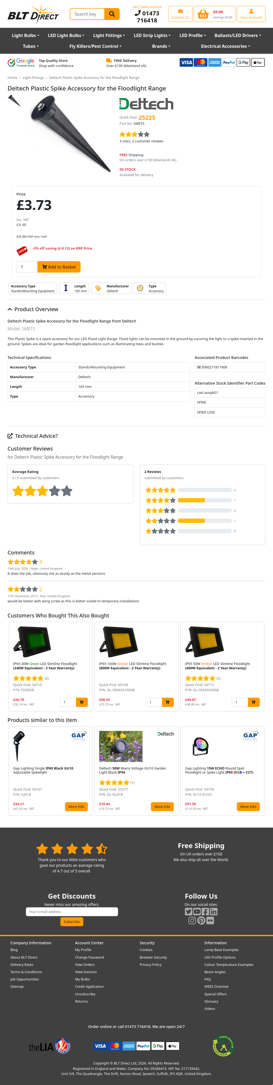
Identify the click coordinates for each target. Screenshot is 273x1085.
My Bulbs (82, 979)
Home (12, 77)
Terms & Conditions (26, 971)
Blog (14, 949)
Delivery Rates (22, 964)
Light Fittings (107, 35)
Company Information (31, 942)
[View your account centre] (251, 14)
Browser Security (153, 957)
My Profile (83, 949)
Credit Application (89, 986)
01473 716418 (147, 16)
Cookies (146, 949)
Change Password (89, 957)
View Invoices (86, 971)
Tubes (29, 46)
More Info (76, 806)
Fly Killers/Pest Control (93, 46)
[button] (261, 667)
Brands (159, 46)
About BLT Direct (24, 957)
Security (147, 942)
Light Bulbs (24, 35)
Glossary (212, 1001)
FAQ (208, 979)
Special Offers (216, 994)
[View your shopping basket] (215, 14)
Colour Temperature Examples (229, 964)
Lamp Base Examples (222, 949)
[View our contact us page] (180, 14)
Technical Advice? (33, 435)
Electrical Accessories (224, 46)
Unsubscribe (85, 994)
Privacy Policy (151, 964)
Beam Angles (215, 971)
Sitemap (17, 986)
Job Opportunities (25, 979)
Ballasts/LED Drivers (236, 35)
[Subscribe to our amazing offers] (72, 911)
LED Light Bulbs (64, 35)
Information (216, 942)
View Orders (85, 964)
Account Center (89, 942)
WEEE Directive (217, 986)
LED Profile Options (220, 957)
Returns (81, 1001)
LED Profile (191, 35)
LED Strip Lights (150, 35)
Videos (210, 1008)
